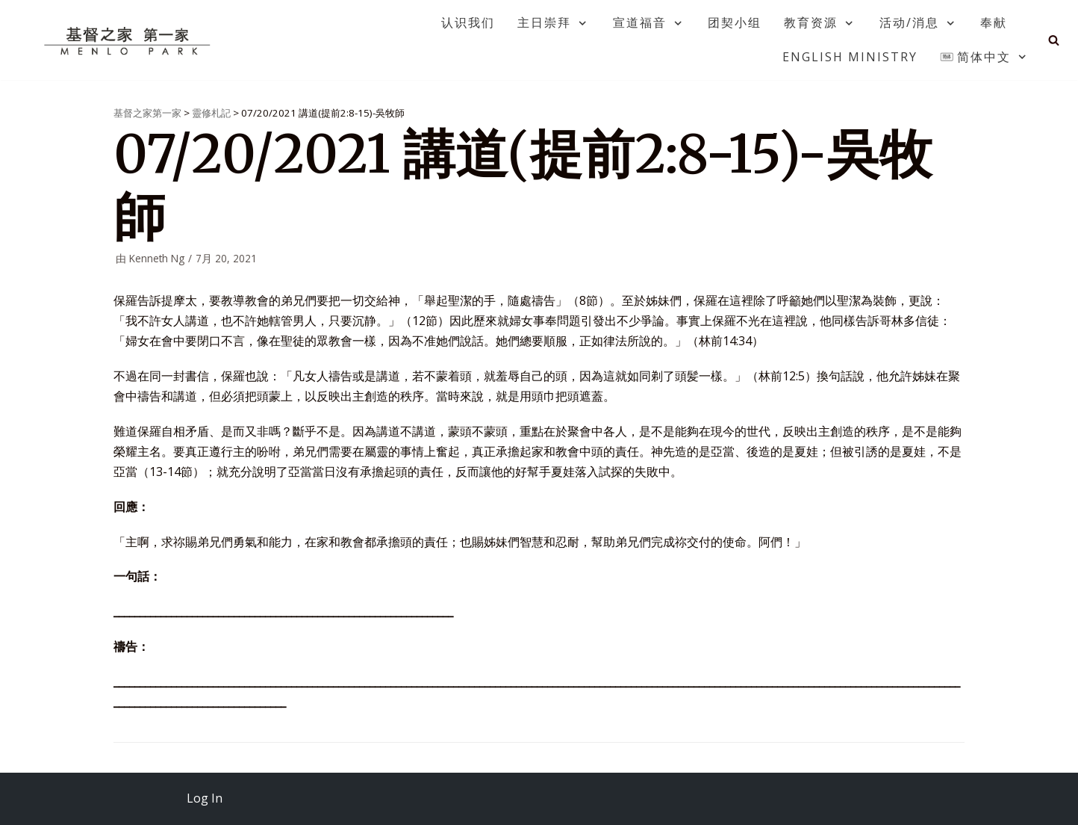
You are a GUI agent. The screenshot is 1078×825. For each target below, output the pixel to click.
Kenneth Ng (156, 258)
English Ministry (849, 57)
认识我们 (468, 22)
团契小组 (734, 22)
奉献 (993, 22)
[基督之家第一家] (129, 40)
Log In (204, 798)
